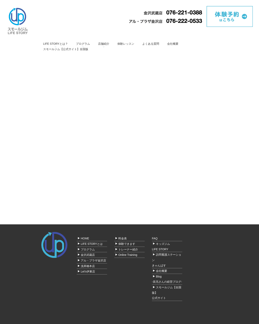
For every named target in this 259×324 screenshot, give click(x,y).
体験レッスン (125, 43)
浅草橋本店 (88, 266)
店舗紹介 (103, 43)
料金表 (122, 238)
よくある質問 (150, 43)
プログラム (83, 43)
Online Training (127, 254)
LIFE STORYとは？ (55, 43)
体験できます (126, 243)
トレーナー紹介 (128, 249)
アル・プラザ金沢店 (93, 260)
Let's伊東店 (88, 271)
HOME (85, 238)
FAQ (155, 238)
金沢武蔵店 (88, 254)
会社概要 (172, 43)
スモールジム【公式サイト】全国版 (65, 49)
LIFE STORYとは (92, 243)
